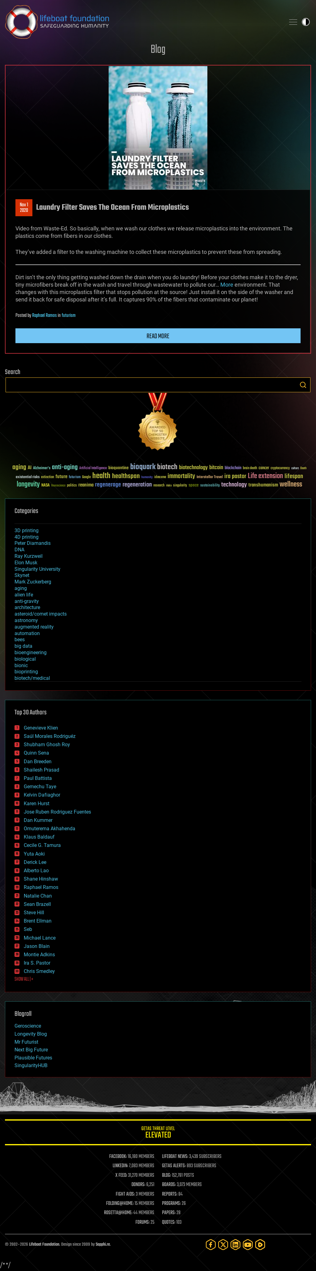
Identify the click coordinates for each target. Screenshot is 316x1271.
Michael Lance (40, 938)
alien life (24, 595)
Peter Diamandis (33, 543)
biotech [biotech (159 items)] (167, 467)
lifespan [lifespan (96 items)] (294, 476)
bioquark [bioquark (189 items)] (143, 467)
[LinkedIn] (235, 1244)
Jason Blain (37, 946)
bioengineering (31, 652)
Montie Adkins (39, 954)
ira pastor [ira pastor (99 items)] (235, 476)
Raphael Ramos (44, 316)
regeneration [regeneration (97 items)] (137, 484)
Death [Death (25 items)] (303, 468)
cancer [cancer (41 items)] (264, 468)
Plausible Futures (33, 1058)
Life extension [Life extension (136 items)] (265, 476)
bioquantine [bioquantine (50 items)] (118, 467)
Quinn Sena (36, 753)
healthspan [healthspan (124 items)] (126, 476)
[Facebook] (211, 1244)
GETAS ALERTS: (174, 1166)
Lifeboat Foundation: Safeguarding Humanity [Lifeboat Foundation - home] (142, 22)
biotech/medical (32, 678)
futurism (69, 316)
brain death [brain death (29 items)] (250, 468)
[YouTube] (248, 1244)
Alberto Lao (36, 870)
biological (25, 659)
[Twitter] (223, 1244)
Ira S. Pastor (37, 963)
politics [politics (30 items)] (72, 486)
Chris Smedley (39, 971)
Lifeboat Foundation (44, 1244)
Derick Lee (35, 862)
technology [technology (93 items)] (234, 485)
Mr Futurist (26, 1042)
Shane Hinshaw (41, 879)
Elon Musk (26, 563)
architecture (27, 607)
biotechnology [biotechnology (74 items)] (193, 468)
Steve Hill (34, 912)
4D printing (27, 537)
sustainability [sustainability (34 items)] (210, 486)
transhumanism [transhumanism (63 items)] (263, 485)
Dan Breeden (38, 761)
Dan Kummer (38, 820)
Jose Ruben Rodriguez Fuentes (57, 812)
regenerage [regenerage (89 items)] (108, 485)
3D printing (27, 530)
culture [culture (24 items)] (295, 468)
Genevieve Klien (41, 728)
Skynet (22, 575)
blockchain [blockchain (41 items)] (233, 468)
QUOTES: (168, 1222)
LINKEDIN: (120, 1166)
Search (303, 384)
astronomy (26, 620)
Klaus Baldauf (39, 837)
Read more (158, 336)
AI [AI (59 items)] (29, 468)
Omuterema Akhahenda (49, 828)
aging (21, 588)
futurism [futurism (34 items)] (75, 477)
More (226, 284)
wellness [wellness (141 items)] (291, 485)
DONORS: (138, 1185)
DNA (19, 550)
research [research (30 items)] (158, 486)
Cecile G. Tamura (42, 845)
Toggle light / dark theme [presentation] (306, 22)
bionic (21, 665)
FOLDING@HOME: (120, 1204)
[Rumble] (260, 1244)
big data (23, 646)
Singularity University (37, 569)
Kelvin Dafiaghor (42, 795)
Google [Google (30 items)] (86, 477)
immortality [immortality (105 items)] (181, 476)
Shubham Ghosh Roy (47, 744)
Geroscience (28, 1026)
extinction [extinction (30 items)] (47, 477)
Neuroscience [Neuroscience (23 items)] (58, 486)
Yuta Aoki (34, 854)
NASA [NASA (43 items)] (45, 485)
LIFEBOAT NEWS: (175, 1157)
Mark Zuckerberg (33, 582)
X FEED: (121, 1176)
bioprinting (26, 672)
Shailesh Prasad (41, 770)
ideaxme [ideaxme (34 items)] (160, 477)
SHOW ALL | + (24, 979)
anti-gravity (27, 601)
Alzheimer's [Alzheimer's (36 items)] (41, 468)
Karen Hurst (36, 803)
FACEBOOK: (118, 1157)
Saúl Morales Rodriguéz (50, 736)
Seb (28, 929)
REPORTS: (169, 1194)
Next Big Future (31, 1050)
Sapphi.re (103, 1244)
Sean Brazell (37, 904)
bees (20, 639)
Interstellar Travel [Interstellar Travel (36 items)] (210, 477)
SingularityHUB (31, 1065)
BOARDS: (169, 1185)
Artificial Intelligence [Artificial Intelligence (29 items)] (93, 468)
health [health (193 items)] (101, 476)
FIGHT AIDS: (125, 1194)
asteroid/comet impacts (41, 614)
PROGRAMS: (171, 1204)
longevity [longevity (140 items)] (28, 485)
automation (27, 633)
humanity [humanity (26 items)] (147, 477)
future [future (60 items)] (61, 477)
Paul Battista (38, 778)
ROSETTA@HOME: (118, 1213)
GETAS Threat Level (158, 1133)
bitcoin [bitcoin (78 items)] (216, 468)
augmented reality (34, 627)
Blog (158, 50)
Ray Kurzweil (29, 556)
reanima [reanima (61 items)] (86, 485)
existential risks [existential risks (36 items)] (28, 477)
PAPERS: (169, 1213)
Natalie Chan (38, 896)
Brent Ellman (38, 921)
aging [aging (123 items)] (19, 467)
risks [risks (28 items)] (169, 485)
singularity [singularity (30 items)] (180, 486)
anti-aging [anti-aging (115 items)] (65, 467)
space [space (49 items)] (194, 485)
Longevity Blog (31, 1034)
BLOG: (166, 1176)
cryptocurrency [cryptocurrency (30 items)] (280, 468)
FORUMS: (142, 1222)
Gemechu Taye (40, 786)
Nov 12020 (24, 207)
